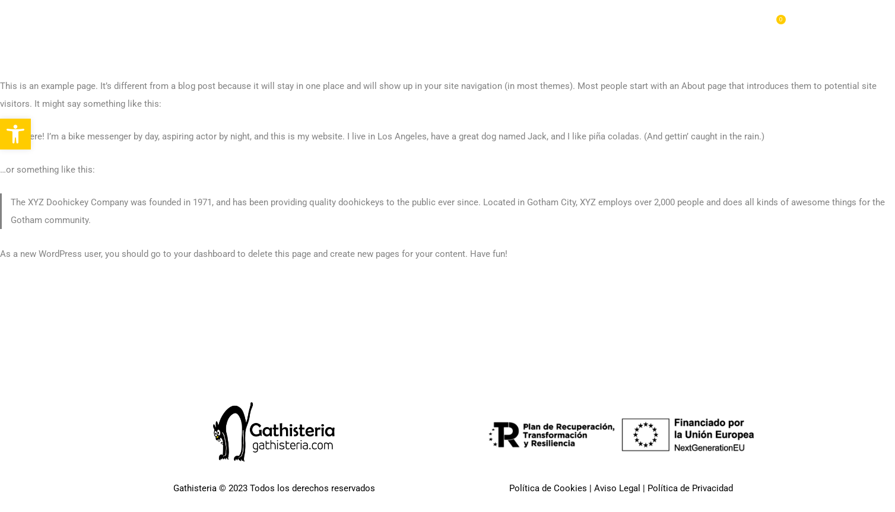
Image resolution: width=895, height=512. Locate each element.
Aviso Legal (617, 488)
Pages (496, 24)
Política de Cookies (548, 488)
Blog (719, 24)
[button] (15, 134)
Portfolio (549, 24)
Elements (609, 24)
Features (669, 24)
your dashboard (204, 254)
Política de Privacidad (690, 488)
